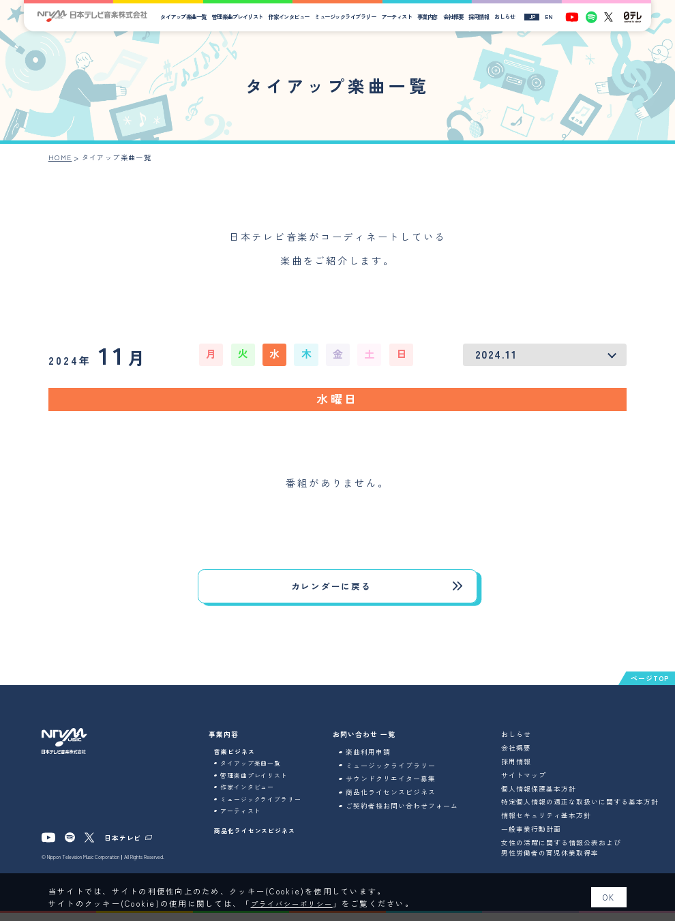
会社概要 (460, 16)
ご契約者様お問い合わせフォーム (411, 814)
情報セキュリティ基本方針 (556, 824)
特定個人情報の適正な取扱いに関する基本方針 (590, 810)
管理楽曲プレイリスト (244, 16)
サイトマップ (533, 783)
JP (539, 17)
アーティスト (403, 16)
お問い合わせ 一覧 (374, 743)
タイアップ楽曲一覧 (191, 16)
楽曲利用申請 (377, 760)
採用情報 (486, 16)
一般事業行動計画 (541, 838)
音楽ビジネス (236, 760)
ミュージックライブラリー (352, 16)
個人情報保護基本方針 (548, 797)
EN (556, 17)
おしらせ (511, 16)
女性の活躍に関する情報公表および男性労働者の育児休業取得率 (571, 856)
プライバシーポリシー (296, 903)
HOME (61, 157)
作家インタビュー (295, 16)
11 (104, 355)
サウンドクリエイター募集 (400, 787)
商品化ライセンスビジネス (259, 849)
